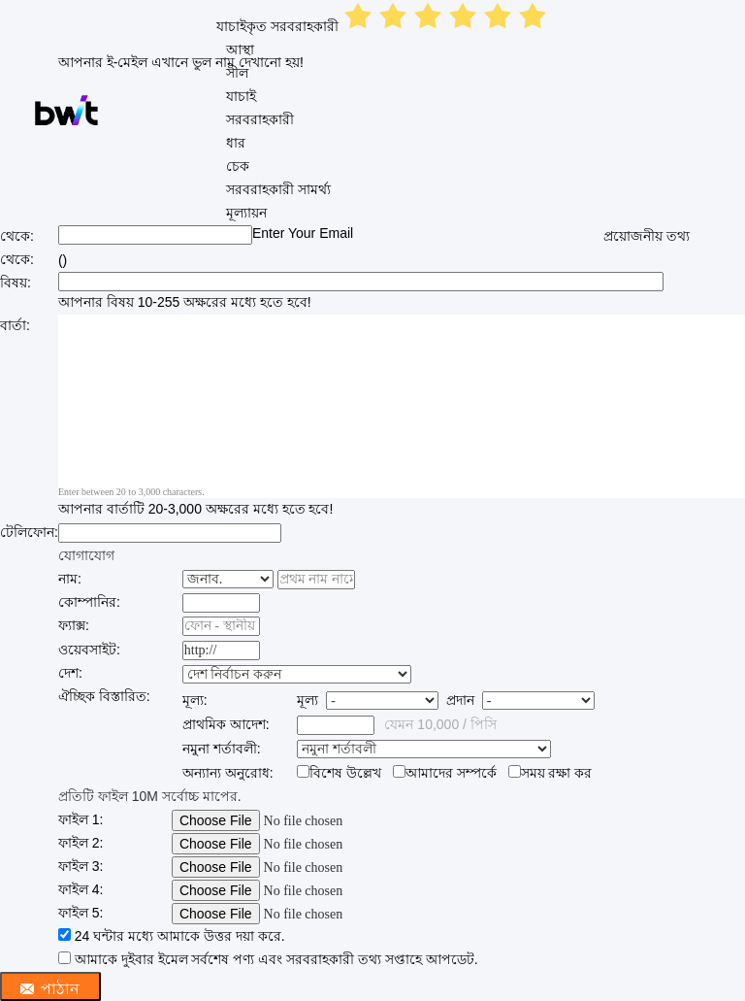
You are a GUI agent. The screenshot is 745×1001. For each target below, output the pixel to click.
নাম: (69, 578)
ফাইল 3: (81, 866)
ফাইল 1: (81, 819)
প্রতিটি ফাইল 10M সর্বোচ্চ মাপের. (150, 796)
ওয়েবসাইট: (89, 649)
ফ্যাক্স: (73, 625)
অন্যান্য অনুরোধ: (228, 773)
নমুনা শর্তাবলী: (221, 748)
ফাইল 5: (81, 912)
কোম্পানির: (89, 602)
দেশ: (70, 673)
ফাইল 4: (81, 889)
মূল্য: (195, 700)
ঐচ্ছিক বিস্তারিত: (104, 696)
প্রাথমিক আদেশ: (226, 724)
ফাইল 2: (81, 843)
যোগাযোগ (86, 555)
